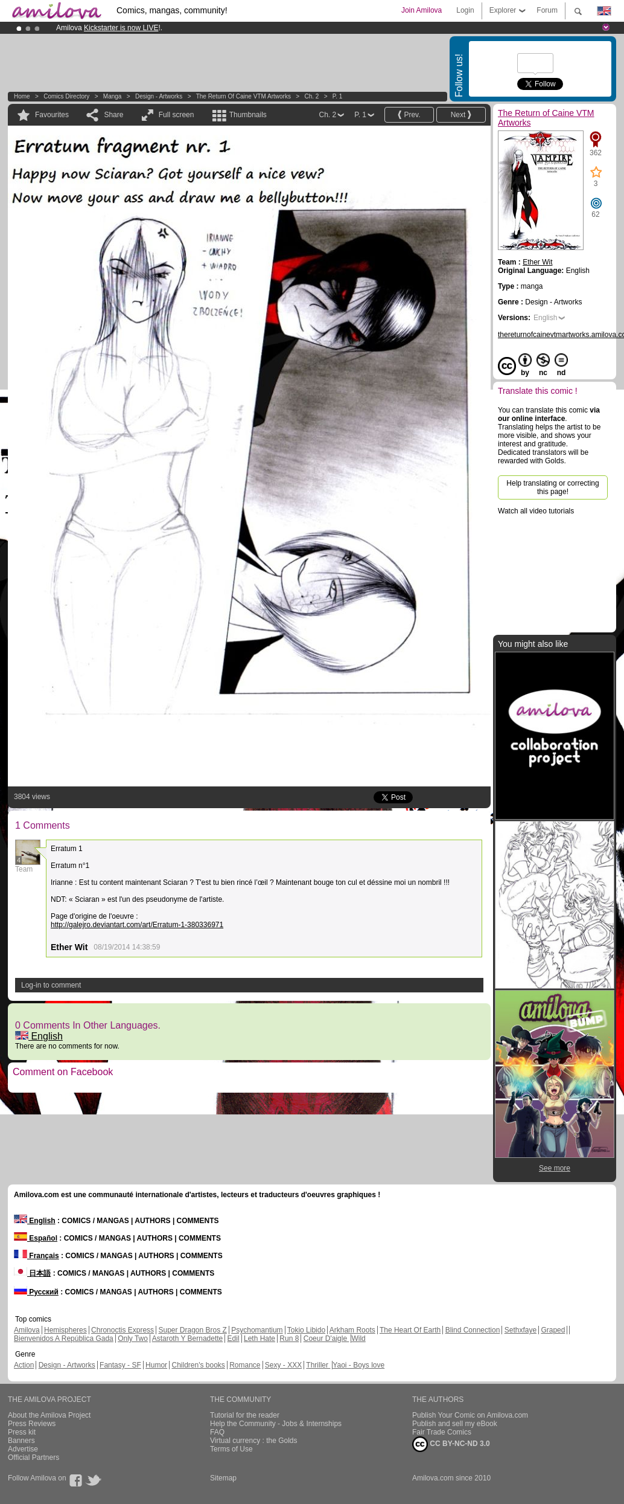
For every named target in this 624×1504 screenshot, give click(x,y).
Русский (36, 1292)
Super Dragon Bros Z (192, 1330)
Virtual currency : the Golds (254, 1440)
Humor (156, 1365)
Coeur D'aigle (326, 1338)
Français (36, 1256)
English (39, 1036)
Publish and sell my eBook (454, 1423)
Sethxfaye (520, 1330)
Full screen (176, 115)
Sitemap (223, 1478)
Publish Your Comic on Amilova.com (470, 1415)
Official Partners (33, 1457)
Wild (358, 1338)
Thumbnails (248, 115)
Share (113, 115)
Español (35, 1238)
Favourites (52, 115)
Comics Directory (66, 96)
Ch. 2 (311, 96)
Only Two (133, 1338)
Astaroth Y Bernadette (187, 1338)
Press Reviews (32, 1423)
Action (24, 1365)
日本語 (32, 1273)
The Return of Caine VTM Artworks (243, 96)
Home (22, 96)
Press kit (22, 1432)
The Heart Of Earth (410, 1330)
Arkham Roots (352, 1330)
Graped (553, 1330)
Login (465, 10)
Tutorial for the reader (244, 1415)
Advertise (23, 1449)
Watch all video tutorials (536, 511)
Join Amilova (421, 10)
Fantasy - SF (120, 1365)
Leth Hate (259, 1338)
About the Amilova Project (49, 1415)
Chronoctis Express (122, 1330)
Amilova (27, 1330)
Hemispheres (65, 1330)
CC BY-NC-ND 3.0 (451, 1444)
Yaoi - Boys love (358, 1365)
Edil (234, 1338)
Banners (21, 1440)
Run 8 (289, 1338)
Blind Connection (472, 1330)
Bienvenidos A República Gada (63, 1338)
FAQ (217, 1432)
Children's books (197, 1365)
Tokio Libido (306, 1330)
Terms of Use (231, 1449)
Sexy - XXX (283, 1365)
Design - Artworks (158, 96)
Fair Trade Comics (441, 1432)
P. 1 (338, 96)
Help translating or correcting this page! (552, 487)
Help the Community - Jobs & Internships (276, 1423)
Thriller (318, 1365)
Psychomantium (256, 1330)
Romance (244, 1365)
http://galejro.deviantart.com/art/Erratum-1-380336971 (137, 925)
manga (112, 96)
